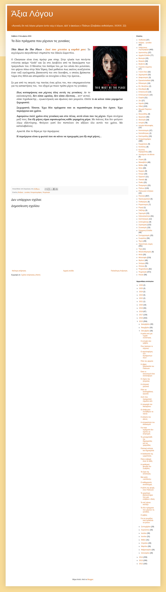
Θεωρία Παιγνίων (145, 109)
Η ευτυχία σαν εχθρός (146, 342)
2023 (141, 295)
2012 (141, 564)
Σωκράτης (142, 238)
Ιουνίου (144, 536)
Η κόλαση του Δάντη (146, 418)
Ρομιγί (141, 208)
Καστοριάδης (143, 136)
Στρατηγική (143, 225)
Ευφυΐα (141, 98)
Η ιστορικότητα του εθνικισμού (148, 423)
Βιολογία (142, 58)
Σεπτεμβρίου (146, 527)
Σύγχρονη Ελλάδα (145, 230)
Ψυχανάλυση (143, 269)
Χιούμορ (142, 263)
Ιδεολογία (142, 120)
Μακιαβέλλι (143, 162)
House (141, 275)
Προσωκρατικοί (144, 199)
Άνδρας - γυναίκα (24, 192)
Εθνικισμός (143, 83)
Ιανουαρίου (145, 553)
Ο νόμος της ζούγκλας (145, 380)
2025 (141, 288)
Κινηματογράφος (36, 192)
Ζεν (140, 101)
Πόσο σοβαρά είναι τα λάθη (146, 460)
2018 (141, 311)
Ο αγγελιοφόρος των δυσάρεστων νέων (147, 355)
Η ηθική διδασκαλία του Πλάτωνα (147, 366)
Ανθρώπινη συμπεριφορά (144, 49)
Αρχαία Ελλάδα (144, 55)
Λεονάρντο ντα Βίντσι (146, 155)
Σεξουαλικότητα (144, 216)
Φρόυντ (141, 260)
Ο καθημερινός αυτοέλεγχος (146, 483)
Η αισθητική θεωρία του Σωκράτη (146, 467)
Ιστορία (141, 123)
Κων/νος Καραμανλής (143, 151)
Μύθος (141, 165)
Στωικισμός (143, 228)
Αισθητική (142, 40)
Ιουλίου (144, 533)
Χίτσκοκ (141, 266)
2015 (141, 321)
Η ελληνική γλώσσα (145, 385)
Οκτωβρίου (145, 331)
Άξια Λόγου (32, 13)
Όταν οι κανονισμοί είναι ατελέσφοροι (148, 374)
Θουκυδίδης (143, 114)
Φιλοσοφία (142, 258)
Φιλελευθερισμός (145, 252)
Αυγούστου (145, 530)
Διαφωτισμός (143, 77)
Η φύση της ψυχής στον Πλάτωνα (147, 489)
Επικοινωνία (143, 92)
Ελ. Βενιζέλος (144, 86)
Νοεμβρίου (145, 328)
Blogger (90, 579)
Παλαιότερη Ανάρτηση (119, 271)
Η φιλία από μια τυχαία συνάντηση (146, 336)
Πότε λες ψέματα (147, 361)
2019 (141, 308)
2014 (141, 557)
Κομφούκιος (143, 144)
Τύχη (140, 249)
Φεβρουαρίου (146, 550)
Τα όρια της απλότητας (146, 473)
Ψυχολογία (46, 192)
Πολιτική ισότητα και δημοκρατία (147, 449)
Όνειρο (141, 174)
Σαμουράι (142, 213)
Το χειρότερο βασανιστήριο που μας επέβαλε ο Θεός (148, 496)
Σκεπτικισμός (143, 219)
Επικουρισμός (144, 95)
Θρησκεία (142, 117)
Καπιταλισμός (144, 130)
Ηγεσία (141, 103)
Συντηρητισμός (144, 235)
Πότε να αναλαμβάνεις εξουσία (147, 392)
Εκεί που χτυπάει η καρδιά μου (65, 49)
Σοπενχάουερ (144, 222)
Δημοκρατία (143, 75)
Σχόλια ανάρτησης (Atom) (30, 275)
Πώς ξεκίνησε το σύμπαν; (147, 347)
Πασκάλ (141, 180)
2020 (141, 305)
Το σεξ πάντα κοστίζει (146, 503)
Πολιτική (142, 196)
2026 (141, 285)
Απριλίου (144, 543)
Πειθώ (141, 182)
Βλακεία (141, 61)
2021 (141, 301)
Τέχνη (141, 241)
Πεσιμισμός (143, 185)
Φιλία (141, 255)
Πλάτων (141, 188)
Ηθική (141, 106)
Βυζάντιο (142, 64)
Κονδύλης (142, 147)
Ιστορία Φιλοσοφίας (146, 126)
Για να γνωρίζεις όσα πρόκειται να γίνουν (147, 520)
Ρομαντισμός (143, 205)
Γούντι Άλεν (143, 72)
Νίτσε (141, 168)
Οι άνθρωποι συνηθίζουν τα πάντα (147, 412)
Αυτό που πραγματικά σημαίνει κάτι (146, 399)
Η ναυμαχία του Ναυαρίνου (146, 405)
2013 (141, 560)
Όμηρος (141, 171)
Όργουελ (142, 177)
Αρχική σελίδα (68, 271)
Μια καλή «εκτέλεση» (146, 478)
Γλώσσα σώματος (145, 67)
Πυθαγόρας (143, 202)
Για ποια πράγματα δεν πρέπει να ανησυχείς (147, 431)
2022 (141, 298)
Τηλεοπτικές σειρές (146, 244)
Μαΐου (143, 540)
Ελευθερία (142, 89)
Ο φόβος (144, 515)
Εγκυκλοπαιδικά (145, 80)
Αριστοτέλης (143, 53)
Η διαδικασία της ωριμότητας (147, 455)
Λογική (141, 159)
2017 (141, 315)
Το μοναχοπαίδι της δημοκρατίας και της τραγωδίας (146, 441)
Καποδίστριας (144, 133)
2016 (141, 318)
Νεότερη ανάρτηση (19, 271)
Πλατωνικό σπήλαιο (146, 191)
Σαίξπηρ (142, 210)
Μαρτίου (144, 546)
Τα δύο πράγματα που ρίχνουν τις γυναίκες (147, 510)
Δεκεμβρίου (145, 324)
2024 (141, 292)
